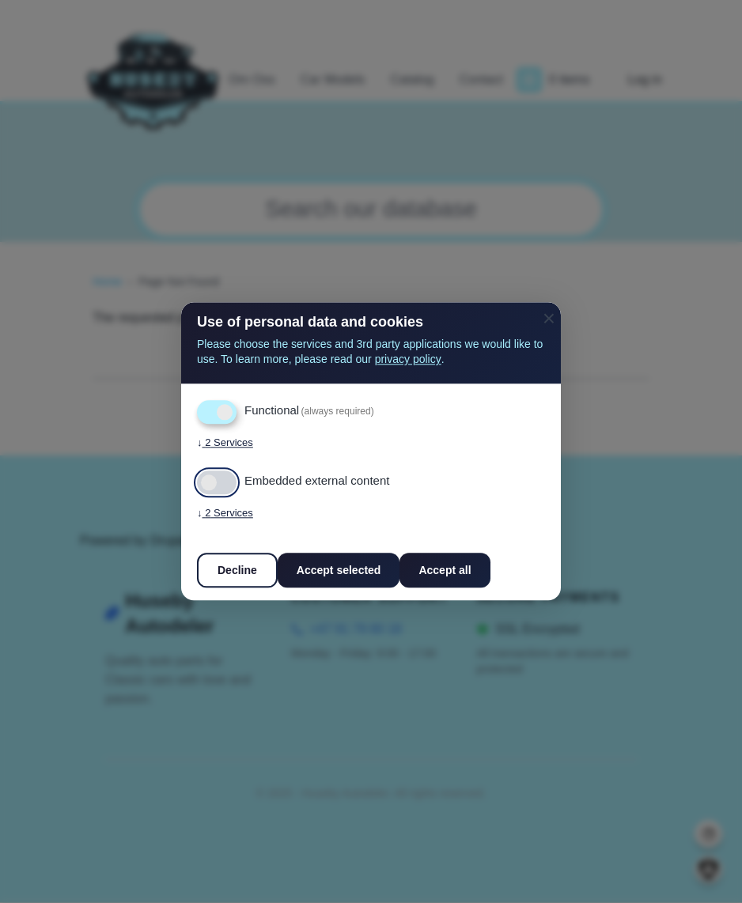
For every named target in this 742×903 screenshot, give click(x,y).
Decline (237, 571)
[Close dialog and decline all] (549, 312)
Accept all (444, 571)
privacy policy (408, 359)
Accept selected (339, 571)
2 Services (225, 444)
